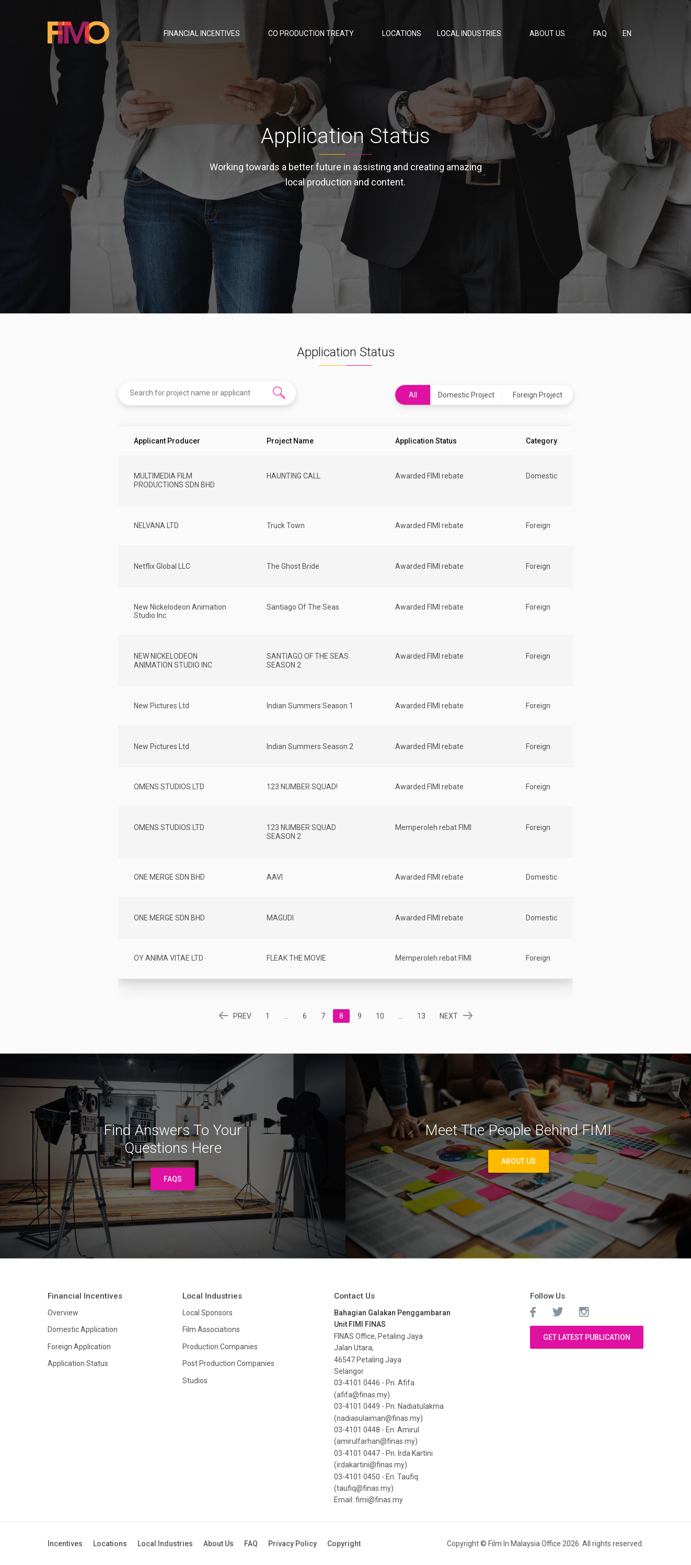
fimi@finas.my (379, 1500)
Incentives (65, 1543)
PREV (243, 1016)
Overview (63, 1313)
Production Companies (220, 1346)
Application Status (78, 1363)
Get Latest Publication (586, 1337)
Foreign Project (537, 395)
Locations (401, 33)
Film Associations (211, 1329)
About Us (547, 33)
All (413, 395)
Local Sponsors (207, 1313)
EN (628, 33)
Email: (344, 1500)
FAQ (600, 33)
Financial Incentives (202, 33)
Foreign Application (79, 1346)
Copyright (344, 1543)
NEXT (449, 1016)
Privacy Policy (292, 1543)
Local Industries (469, 33)
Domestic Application (83, 1329)
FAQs (173, 1179)
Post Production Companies (228, 1363)
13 (421, 1016)
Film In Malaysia (79, 32)
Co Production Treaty (311, 33)
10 (380, 1016)
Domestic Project (466, 395)
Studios (195, 1380)
